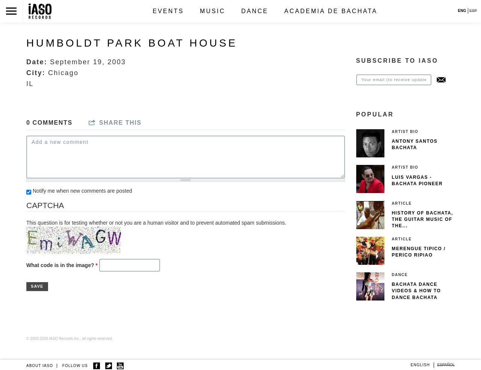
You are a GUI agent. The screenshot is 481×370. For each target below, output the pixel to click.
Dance (254, 11)
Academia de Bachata (331, 11)
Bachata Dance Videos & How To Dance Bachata (416, 291)
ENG (462, 11)
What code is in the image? (62, 265)
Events (168, 11)
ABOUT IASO (39, 366)
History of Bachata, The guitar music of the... (422, 219)
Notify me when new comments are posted (82, 191)
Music (212, 11)
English (420, 365)
